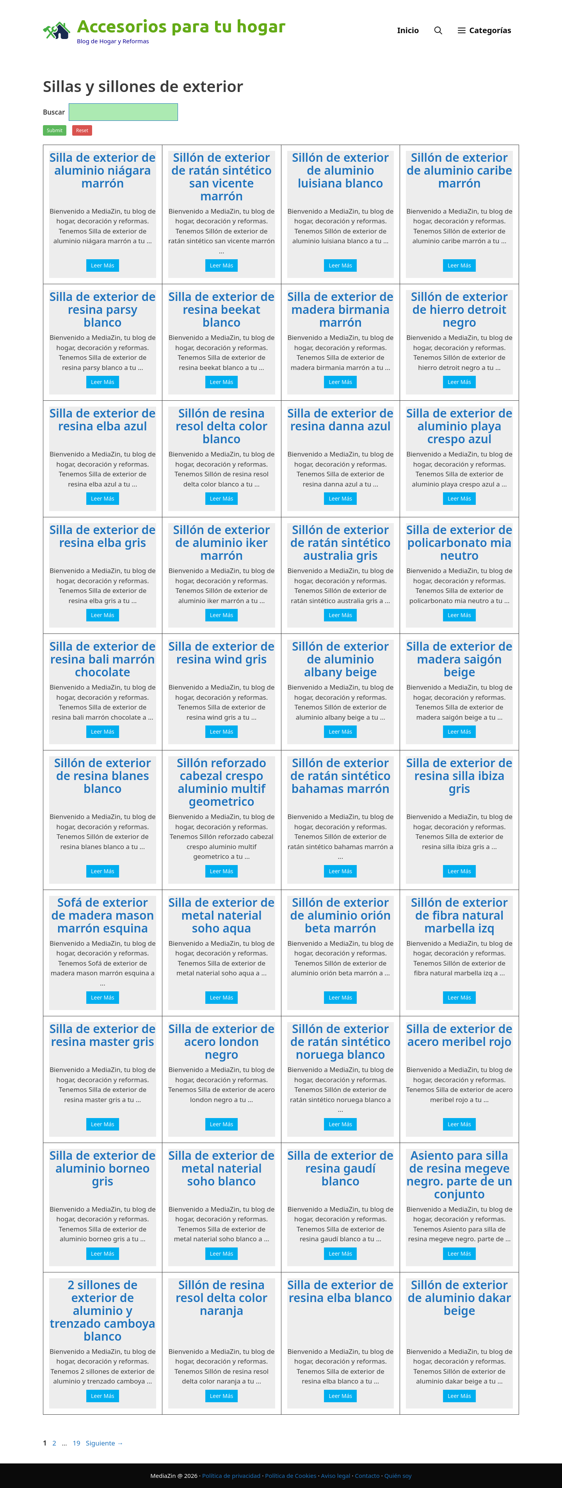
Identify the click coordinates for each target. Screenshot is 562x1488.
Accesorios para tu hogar (181, 26)
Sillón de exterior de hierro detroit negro (459, 309)
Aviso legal (335, 1475)
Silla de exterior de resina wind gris (222, 652)
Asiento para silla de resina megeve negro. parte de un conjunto (459, 1174)
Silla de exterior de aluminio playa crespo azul (459, 426)
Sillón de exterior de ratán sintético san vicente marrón (221, 176)
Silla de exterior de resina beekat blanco (222, 309)
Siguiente (104, 1442)
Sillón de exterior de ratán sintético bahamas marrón (340, 775)
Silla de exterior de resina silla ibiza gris (459, 775)
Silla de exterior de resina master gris (103, 1035)
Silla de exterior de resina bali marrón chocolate (103, 659)
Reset (82, 130)
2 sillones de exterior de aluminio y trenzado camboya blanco (103, 1310)
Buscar (54, 112)
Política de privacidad (231, 1475)
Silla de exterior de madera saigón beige (459, 659)
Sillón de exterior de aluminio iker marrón (221, 542)
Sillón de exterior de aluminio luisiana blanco (340, 170)
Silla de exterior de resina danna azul (340, 419)
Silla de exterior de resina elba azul (103, 419)
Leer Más (102, 265)
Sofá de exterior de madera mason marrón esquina (102, 915)
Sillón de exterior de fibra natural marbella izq (459, 915)
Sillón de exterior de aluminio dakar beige (459, 1297)
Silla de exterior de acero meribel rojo (459, 1035)
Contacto (367, 1475)
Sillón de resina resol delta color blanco (222, 426)
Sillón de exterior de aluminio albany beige (340, 659)
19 (77, 1442)
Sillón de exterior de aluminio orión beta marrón (340, 915)
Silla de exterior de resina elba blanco (340, 1291)
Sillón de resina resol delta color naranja (222, 1297)
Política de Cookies (290, 1475)
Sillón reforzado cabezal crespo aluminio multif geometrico (221, 782)
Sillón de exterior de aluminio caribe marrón (459, 170)
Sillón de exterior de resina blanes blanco (102, 775)
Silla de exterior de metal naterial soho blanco (222, 1168)
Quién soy (398, 1475)
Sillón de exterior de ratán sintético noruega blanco (340, 1041)
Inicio (408, 30)
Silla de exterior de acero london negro (222, 1041)
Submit (54, 130)
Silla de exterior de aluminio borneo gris (103, 1168)
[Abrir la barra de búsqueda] (438, 30)
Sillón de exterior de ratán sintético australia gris (340, 542)
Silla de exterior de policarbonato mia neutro (459, 542)
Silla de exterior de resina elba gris (103, 536)
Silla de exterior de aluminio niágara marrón (103, 170)
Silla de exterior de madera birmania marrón (340, 309)
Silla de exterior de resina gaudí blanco (340, 1168)
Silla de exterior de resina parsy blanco (103, 309)
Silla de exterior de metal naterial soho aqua (222, 915)
